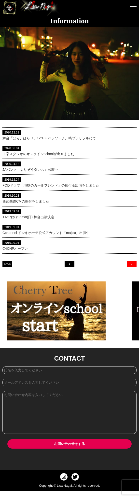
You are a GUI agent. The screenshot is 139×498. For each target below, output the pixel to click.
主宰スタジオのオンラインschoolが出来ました (38, 154)
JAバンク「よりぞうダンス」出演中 (30, 170)
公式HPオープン (15, 248)
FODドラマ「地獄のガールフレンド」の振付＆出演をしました (50, 185)
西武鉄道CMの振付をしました (25, 201)
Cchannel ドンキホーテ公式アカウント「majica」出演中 (46, 233)
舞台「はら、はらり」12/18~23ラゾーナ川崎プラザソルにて (49, 138)
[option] (68, 310)
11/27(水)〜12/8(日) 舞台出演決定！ (30, 217)
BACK (7, 263)
